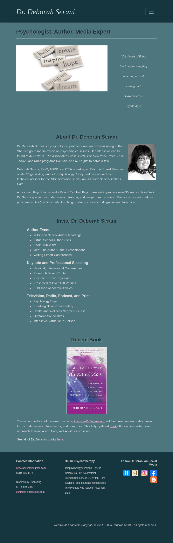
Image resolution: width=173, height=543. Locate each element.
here (60, 439)
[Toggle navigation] (151, 12)
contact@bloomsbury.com (30, 491)
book (113, 426)
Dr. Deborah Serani (45, 11)
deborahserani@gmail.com (31, 468)
